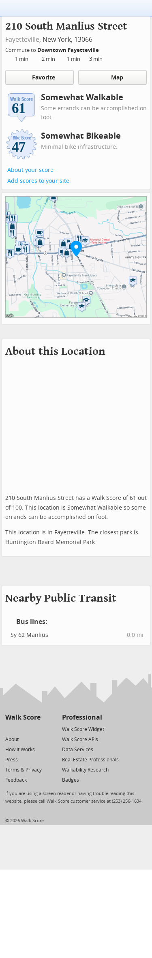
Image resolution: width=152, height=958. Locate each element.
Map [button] (112, 77)
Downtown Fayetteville (68, 50)
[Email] (35, 728)
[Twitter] (10, 728)
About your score (30, 170)
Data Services (77, 749)
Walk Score (23, 717)
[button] (76, 248)
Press (11, 760)
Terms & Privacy (23, 770)
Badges (70, 780)
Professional (82, 717)
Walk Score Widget (83, 729)
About (12, 739)
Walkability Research (85, 770)
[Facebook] (22, 728)
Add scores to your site (38, 181)
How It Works (20, 749)
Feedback (16, 780)
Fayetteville (22, 39)
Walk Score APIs (80, 739)
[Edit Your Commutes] (104, 49)
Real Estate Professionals (90, 760)
